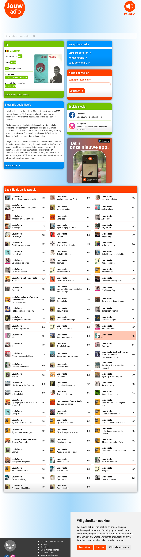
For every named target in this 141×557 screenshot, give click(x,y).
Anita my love (107, 207)
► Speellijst (43, 547)
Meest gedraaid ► (78, 57)
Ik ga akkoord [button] (85, 547)
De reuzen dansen (19, 270)
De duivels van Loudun (66, 243)
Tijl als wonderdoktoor (110, 412)
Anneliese (62, 217)
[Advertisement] (126, 82)
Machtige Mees (63, 365)
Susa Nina (62, 412)
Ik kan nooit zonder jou (66, 318)
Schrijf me (17, 412)
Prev (3, 16)
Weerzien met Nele (20, 469)
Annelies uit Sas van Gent (22, 217)
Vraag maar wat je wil (21, 460)
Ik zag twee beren (64, 327)
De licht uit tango (64, 252)
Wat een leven (63, 460)
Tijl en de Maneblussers (22, 421)
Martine (17, 375)
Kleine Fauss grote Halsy (22, 354)
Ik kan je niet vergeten (21, 318)
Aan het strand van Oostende (69, 197)
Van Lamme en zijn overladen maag (113, 450)
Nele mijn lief (17, 392)
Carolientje (17, 235)
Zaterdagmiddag (19, 477)
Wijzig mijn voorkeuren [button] (119, 547)
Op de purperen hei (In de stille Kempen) (25, 402)
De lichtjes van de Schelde (112, 252)
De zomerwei (107, 270)
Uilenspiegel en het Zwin (112, 440)
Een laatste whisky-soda (111, 279)
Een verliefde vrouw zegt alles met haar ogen (69, 289)
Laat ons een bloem (114, 354)
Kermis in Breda (63, 344)
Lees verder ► (13, 165)
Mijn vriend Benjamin (66, 383)
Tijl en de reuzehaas (65, 421)
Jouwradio (10, 36)
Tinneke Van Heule (24, 440)
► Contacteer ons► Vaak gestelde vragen (48, 553)
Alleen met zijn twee (110, 197)
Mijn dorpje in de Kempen (23, 383)
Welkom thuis (62, 469)
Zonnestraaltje (63, 486)
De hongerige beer (109, 243)
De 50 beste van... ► (80, 62)
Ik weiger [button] (100, 547)
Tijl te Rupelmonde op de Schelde (112, 431)
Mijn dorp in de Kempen (111, 375)
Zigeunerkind (62, 477)
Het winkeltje (62, 309)
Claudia (62, 235)
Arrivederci (106, 217)
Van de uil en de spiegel (67, 450)
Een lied (17, 288)
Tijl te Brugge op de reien (67, 430)
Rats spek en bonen (69, 402)
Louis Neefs (24, 36)
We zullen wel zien (109, 460)
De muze (62, 261)
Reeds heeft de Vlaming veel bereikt (113, 402)
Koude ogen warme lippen (68, 354)
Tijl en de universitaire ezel (112, 421)
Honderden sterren (109, 309)
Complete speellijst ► (80, 52)
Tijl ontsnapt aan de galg (22, 430)
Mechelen (62, 375)
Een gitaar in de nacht (66, 279)
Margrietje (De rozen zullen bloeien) (112, 365)
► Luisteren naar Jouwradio (50, 541)
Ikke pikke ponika (108, 327)
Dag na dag (106, 235)
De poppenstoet (108, 261)
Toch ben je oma (64, 440)
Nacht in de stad (108, 383)
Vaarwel (17, 450)
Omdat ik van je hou (109, 392)
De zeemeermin (63, 270)
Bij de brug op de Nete (66, 226)
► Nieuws (42, 544)
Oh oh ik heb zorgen (65, 392)
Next (137, 16)
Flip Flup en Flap (108, 288)
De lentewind (17, 252)
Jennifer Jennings (65, 335)
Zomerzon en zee (108, 477)
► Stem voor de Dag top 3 (49, 549)
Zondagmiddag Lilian (21, 486)
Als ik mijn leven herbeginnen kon (24, 207)
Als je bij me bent (64, 207)
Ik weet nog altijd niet (21, 327)
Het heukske (62, 299)
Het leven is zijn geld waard (112, 299)
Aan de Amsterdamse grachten (25, 197)
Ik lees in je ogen (108, 318)
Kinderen (106, 344)
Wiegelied (106, 469)
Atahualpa (17, 226)
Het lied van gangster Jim (23, 309)
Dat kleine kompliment (21, 243)
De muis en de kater (20, 261)
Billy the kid (106, 226)
